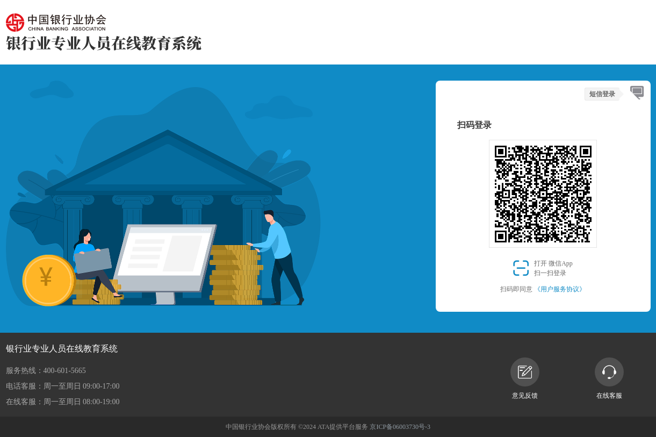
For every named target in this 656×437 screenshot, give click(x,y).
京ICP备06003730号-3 (400, 427)
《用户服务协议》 (560, 289)
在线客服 (609, 378)
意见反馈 (524, 378)
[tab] (637, 93)
